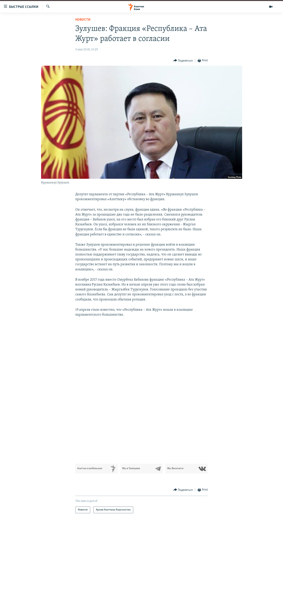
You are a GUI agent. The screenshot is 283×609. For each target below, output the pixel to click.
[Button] (183, 60)
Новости (82, 20)
